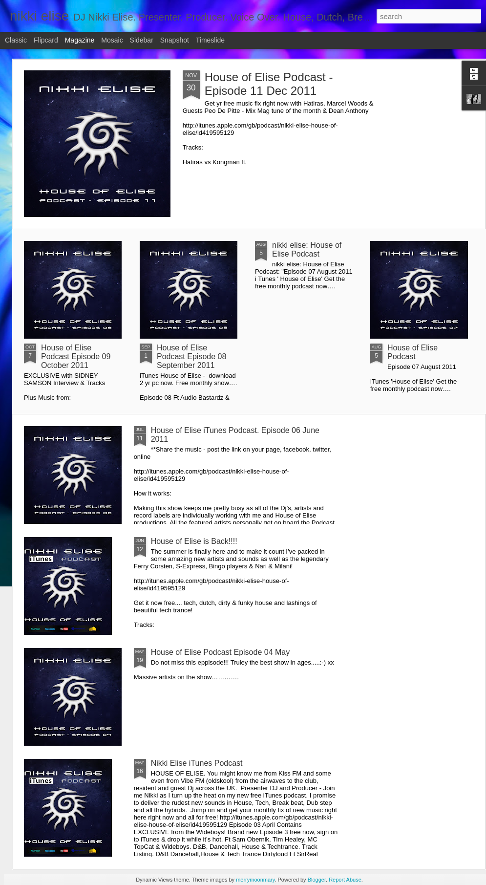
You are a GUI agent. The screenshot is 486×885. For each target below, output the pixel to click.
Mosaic (112, 40)
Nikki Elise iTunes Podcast (197, 763)
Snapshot (174, 40)
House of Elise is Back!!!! (194, 541)
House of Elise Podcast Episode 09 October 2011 (75, 356)
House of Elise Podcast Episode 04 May (220, 652)
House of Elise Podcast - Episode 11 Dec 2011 (269, 83)
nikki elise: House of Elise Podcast (306, 249)
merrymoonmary (255, 880)
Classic (16, 40)
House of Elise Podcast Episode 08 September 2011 (191, 356)
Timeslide (210, 40)
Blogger (317, 880)
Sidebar (141, 40)
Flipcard (46, 40)
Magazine (80, 40)
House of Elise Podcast (412, 352)
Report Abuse (345, 880)
